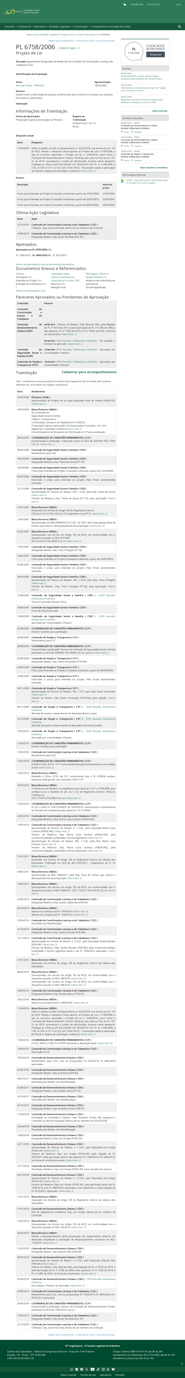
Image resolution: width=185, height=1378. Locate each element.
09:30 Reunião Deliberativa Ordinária (76, 349)
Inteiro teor (67, 48)
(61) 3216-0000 (151, 1354)
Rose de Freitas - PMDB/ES (30, 85)
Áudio (126, 132)
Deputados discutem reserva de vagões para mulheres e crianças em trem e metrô (142, 101)
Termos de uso (88, 1374)
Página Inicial (32, 34)
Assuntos (10, 26)
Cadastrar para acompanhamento (61, 41)
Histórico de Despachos (28, 290)
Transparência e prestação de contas (110, 26)
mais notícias (159, 110)
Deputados (40, 26)
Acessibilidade (137, 4)
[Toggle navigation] (179, 27)
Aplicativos (105, 1374)
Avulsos (20, 273)
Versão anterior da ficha (85, 41)
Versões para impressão (105, 41)
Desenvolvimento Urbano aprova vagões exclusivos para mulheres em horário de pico (142, 77)
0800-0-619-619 (138, 1351)
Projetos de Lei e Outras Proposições (78, 34)
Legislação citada (60, 273)
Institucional (24, 26)
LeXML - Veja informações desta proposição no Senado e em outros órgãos (144, 181)
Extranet (119, 1374)
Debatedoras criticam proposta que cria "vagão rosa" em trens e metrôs (143, 89)
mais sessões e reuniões (153, 167)
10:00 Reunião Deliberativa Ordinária (76, 340)
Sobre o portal (68, 1374)
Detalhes (138, 132)
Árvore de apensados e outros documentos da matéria (45, 264)
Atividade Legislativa (60, 26)
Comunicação (80, 26)
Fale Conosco (153, 4)
